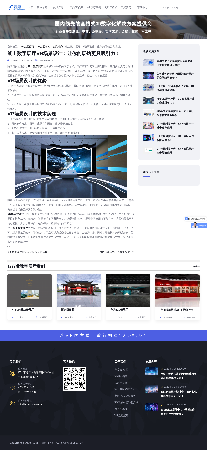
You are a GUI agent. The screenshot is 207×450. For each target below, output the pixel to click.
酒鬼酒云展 (67, 309)
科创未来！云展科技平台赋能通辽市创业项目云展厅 (175, 63)
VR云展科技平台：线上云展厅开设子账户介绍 (175, 125)
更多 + (196, 266)
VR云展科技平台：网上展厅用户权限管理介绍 (175, 138)
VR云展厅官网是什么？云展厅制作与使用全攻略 (175, 88)
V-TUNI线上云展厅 (23, 309)
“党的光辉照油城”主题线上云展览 (179, 309)
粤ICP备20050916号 (72, 442)
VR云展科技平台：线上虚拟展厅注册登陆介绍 (175, 150)
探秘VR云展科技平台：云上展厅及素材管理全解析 (175, 113)
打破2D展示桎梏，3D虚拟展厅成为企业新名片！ (175, 100)
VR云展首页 (27, 46)
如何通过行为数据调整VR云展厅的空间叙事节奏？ (175, 75)
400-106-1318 (26, 387)
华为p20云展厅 (119, 309)
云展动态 (58, 46)
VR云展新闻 (43, 46)
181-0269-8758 (27, 392)
